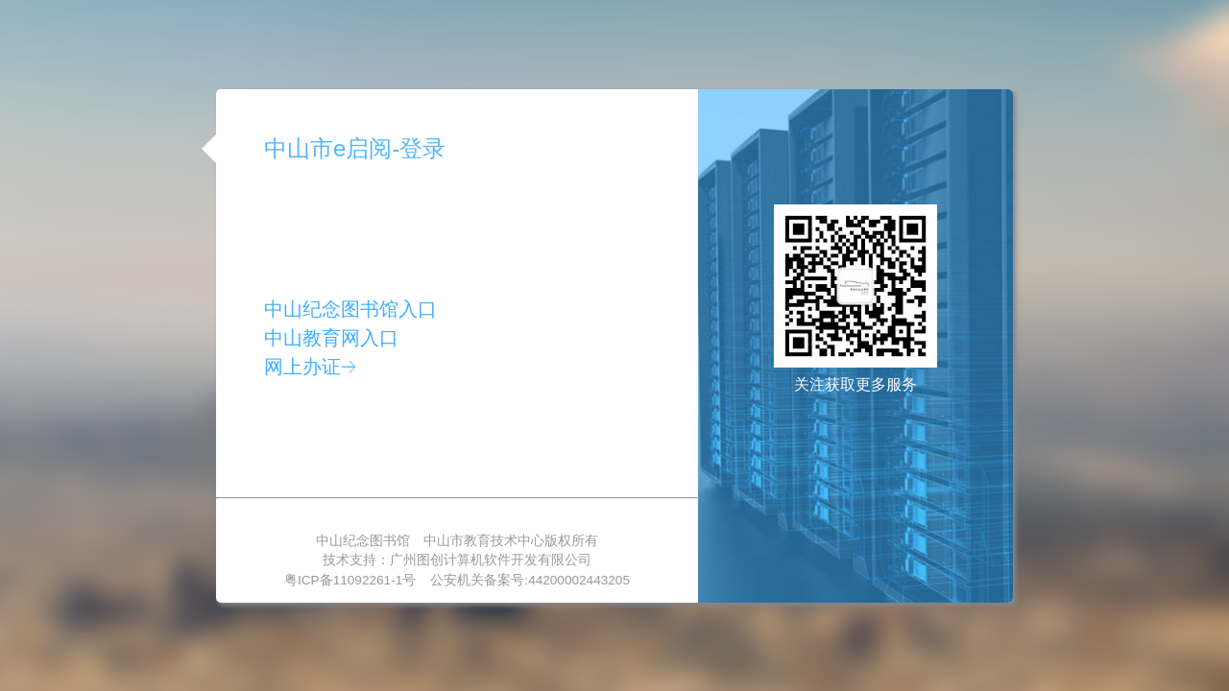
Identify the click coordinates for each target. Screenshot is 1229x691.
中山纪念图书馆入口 (350, 309)
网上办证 (310, 366)
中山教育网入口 (331, 337)
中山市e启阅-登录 (355, 148)
